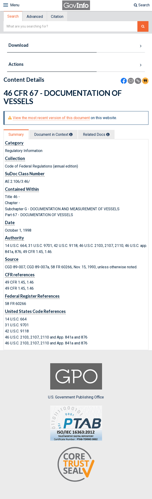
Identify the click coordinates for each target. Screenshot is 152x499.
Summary (16, 134)
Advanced (35, 16)
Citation (57, 16)
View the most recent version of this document (51, 118)
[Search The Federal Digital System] (142, 26)
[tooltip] (71, 134)
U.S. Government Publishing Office (76, 381)
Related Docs (96, 134)
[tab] (13, 16)
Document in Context (53, 134)
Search (142, 5)
